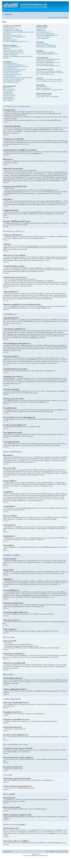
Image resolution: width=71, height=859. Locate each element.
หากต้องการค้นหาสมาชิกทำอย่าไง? (45, 64)
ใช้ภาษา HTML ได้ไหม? (9, 89)
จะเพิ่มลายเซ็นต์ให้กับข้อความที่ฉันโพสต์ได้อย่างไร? (16, 66)
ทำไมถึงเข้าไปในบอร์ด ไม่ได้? (10, 72)
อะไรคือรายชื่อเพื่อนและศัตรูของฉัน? (45, 52)
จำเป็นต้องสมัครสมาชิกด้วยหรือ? (11, 29)
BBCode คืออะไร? (7, 87)
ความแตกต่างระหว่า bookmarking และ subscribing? (49, 71)
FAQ (51, 17)
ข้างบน (6, 122)
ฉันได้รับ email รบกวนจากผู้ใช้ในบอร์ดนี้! (46, 47)
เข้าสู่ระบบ (65, 17)
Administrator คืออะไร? (42, 27)
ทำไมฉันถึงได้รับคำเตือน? (9, 76)
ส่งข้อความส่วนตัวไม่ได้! (42, 43)
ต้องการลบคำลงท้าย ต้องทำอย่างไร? (45, 74)
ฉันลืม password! (7, 33)
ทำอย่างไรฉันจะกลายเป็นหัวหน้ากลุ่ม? (45, 33)
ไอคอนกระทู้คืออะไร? (8, 100)
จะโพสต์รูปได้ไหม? (7, 92)
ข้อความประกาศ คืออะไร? (9, 95)
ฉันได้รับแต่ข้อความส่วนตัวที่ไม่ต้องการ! (46, 45)
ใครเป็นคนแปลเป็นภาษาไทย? (43, 95)
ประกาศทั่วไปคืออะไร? (8, 94)
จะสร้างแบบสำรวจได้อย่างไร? (10, 68)
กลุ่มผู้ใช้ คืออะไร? (40, 30)
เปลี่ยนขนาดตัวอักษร (66, 14)
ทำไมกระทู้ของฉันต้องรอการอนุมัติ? (12, 80)
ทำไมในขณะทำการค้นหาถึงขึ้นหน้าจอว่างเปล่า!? (48, 62)
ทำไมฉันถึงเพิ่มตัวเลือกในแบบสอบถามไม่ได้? (14, 69)
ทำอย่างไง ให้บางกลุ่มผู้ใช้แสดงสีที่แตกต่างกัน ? (47, 35)
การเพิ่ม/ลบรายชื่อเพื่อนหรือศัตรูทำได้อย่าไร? (47, 54)
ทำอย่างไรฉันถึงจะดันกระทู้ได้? (10, 82)
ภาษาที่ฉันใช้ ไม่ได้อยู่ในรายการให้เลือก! (13, 51)
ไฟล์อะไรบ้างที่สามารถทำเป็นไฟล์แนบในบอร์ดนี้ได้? (49, 79)
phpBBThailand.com (37, 830)
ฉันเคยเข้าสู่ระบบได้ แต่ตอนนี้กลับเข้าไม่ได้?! (14, 37)
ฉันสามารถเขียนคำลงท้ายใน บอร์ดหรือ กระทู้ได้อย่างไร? (50, 72)
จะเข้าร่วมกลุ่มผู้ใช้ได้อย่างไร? (43, 32)
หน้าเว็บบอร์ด (8, 14)
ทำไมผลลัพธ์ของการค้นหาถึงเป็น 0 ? (45, 61)
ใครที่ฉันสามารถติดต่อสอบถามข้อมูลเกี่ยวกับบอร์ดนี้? (49, 89)
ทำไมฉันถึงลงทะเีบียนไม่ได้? (10, 40)
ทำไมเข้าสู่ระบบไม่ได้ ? (9, 27)
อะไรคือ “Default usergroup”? (43, 37)
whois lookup (46, 816)
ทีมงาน (48, 851)
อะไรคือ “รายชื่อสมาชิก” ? (42, 38)
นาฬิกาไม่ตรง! (6, 48)
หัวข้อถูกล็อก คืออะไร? (9, 98)
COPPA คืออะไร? (7, 38)
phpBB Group (19, 799)
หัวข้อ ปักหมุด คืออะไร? (9, 97)
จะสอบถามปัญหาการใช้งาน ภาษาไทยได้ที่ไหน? (47, 96)
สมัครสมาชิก (57, 17)
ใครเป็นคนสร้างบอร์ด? (41, 86)
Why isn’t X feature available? (43, 88)
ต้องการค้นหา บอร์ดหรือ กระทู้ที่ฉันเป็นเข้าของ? (48, 65)
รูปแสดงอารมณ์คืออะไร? (9, 90)
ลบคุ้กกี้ (52, 851)
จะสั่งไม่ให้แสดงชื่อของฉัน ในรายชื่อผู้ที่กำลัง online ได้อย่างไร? (18, 32)
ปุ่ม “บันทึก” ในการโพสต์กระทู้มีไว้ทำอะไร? (13, 79)
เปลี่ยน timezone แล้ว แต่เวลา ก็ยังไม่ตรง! (13, 50)
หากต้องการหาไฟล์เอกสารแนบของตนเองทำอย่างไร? (49, 81)
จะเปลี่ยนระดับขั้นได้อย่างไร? (10, 54)
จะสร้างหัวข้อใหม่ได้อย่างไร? (10, 63)
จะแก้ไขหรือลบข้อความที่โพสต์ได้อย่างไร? (13, 65)
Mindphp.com (25, 830)
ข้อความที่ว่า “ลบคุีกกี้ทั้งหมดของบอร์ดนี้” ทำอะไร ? (15, 41)
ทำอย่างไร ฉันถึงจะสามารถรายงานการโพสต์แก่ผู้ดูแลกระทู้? (18, 77)
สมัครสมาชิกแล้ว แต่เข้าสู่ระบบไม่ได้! (12, 35)
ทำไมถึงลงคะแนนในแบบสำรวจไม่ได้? (12, 74)
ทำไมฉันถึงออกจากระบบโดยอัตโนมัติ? (12, 30)
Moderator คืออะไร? (41, 29)
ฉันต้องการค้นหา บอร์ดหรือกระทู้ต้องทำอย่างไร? (48, 59)
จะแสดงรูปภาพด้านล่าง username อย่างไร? (13, 53)
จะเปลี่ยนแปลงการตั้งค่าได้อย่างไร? (11, 47)
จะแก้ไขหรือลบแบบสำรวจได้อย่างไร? (12, 71)
